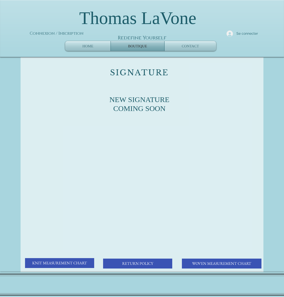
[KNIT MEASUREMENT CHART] (59, 263)
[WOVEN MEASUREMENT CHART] (221, 264)
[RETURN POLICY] (137, 264)
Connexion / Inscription (57, 33)
